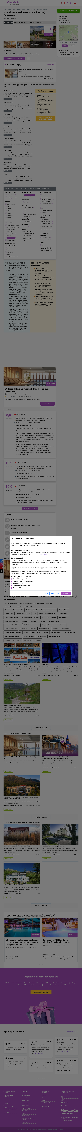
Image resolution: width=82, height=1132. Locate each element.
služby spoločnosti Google (40, 554)
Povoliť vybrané (55, 593)
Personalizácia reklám (19, 588)
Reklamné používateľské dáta (21, 585)
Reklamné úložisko (18, 583)
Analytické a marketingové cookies (23, 581)
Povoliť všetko (66, 593)
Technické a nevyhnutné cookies (22, 579)
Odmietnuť (45, 593)
